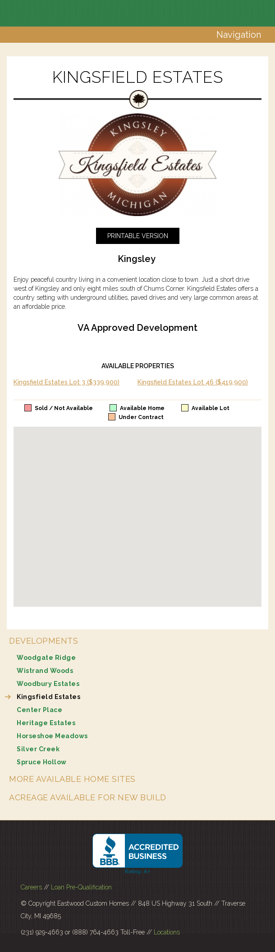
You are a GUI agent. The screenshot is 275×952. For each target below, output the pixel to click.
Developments (43, 640)
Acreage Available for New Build (87, 797)
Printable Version (137, 235)
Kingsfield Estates (48, 696)
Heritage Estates (46, 722)
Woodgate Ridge (46, 657)
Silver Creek (38, 749)
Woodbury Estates (48, 683)
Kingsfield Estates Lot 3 (66, 382)
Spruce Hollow (42, 762)
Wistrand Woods (45, 670)
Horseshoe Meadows (52, 736)
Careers (31, 887)
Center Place (39, 709)
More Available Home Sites (72, 779)
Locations (167, 932)
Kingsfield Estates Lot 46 (193, 382)
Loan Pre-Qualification (81, 887)
